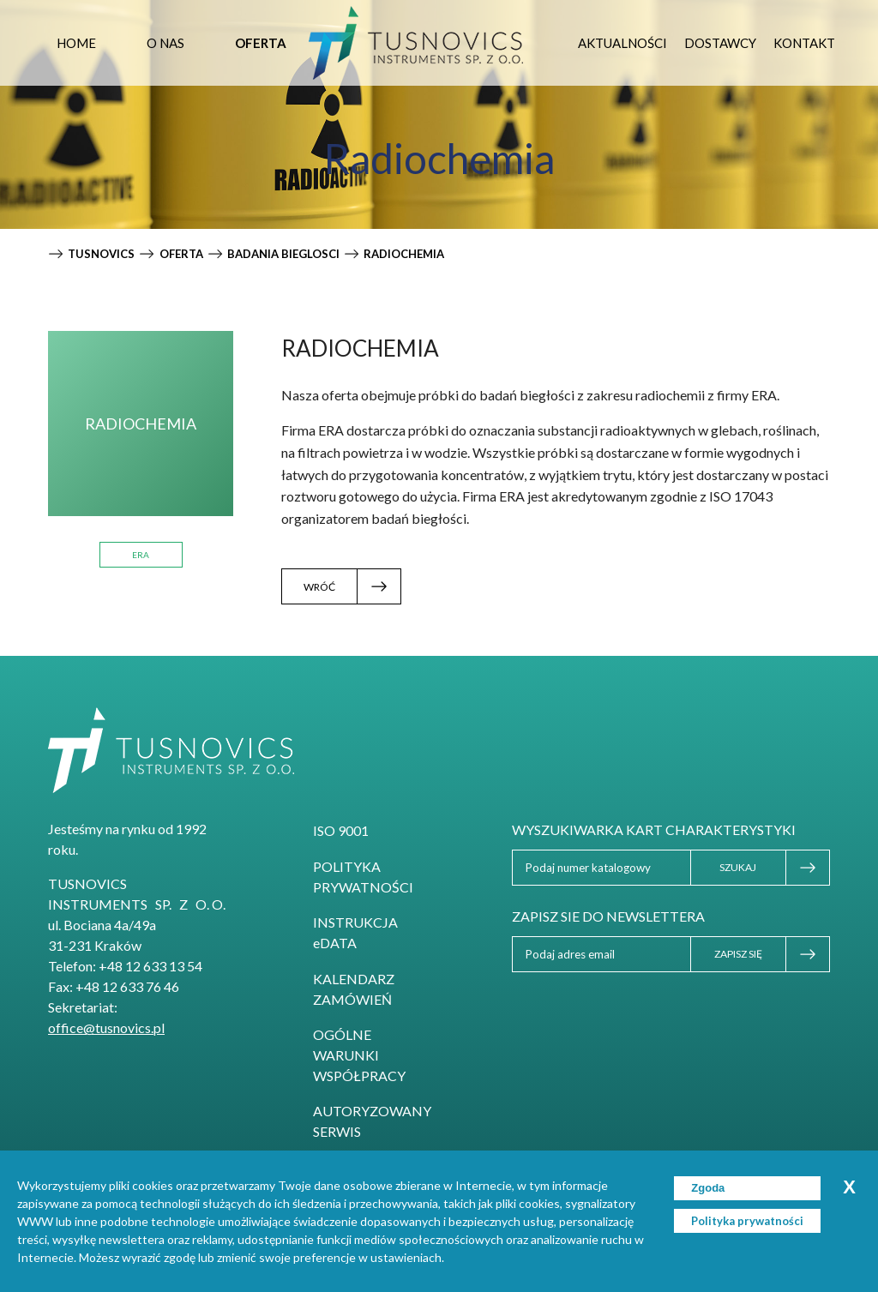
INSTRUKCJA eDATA (355, 932)
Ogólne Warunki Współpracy (359, 1055)
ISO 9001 (341, 830)
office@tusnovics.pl (106, 1027)
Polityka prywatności (363, 876)
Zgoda (708, 1187)
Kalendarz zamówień (353, 989)
